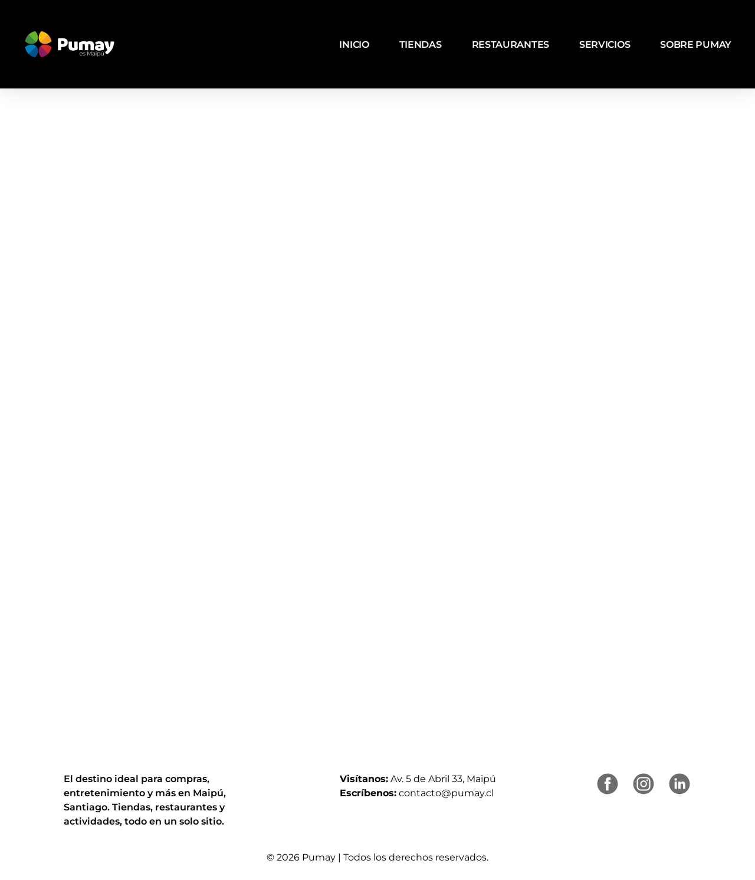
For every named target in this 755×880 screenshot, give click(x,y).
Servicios (604, 44)
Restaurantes (510, 44)
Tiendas (420, 44)
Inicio (354, 44)
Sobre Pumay (695, 44)
